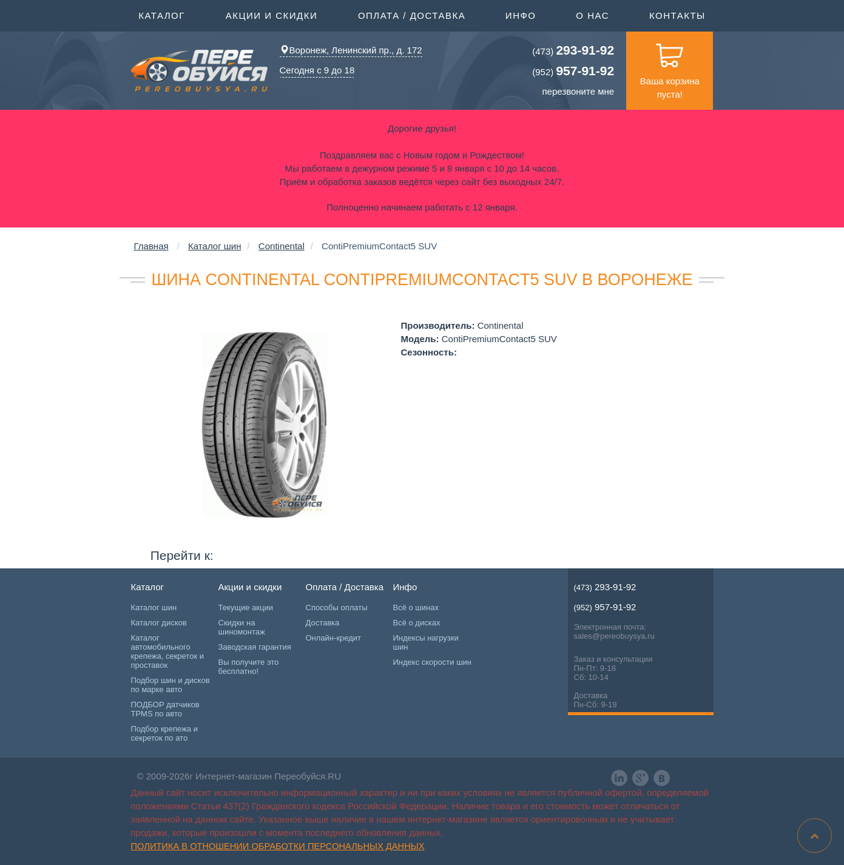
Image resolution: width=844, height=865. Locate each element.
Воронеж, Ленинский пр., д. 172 (351, 50)
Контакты (677, 15)
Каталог (161, 14)
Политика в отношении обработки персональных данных (278, 846)
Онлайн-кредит (334, 637)
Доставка (323, 622)
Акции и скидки (272, 14)
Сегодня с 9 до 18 (317, 70)
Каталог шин (214, 246)
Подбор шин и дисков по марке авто (170, 685)
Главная (151, 246)
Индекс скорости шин (432, 662)
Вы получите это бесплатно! (248, 667)
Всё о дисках (417, 622)
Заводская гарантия (254, 646)
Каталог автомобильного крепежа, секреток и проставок (167, 651)
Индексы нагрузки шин (426, 642)
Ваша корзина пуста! (670, 65)
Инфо (520, 14)
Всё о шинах (416, 607)
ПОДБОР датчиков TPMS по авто (165, 709)
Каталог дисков (159, 622)
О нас (592, 15)
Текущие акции (245, 607)
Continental (281, 246)
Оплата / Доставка (411, 14)
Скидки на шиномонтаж (241, 627)
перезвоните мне (578, 91)
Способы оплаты (337, 607)
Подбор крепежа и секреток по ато (164, 733)
